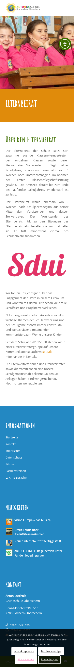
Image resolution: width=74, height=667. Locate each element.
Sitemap (11, 464)
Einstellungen (49, 659)
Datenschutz (14, 457)
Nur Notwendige (51, 651)
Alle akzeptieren (24, 651)
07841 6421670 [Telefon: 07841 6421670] (20, 625)
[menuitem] (63, 8)
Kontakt (11, 444)
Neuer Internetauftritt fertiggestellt (37, 541)
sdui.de (47, 352)
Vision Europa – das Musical (32, 520)
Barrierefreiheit (16, 471)
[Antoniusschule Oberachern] (31, 8)
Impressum (13, 451)
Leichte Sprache (16, 477)
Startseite (12, 437)
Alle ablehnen (26, 659)
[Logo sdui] (37, 264)
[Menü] (63, 8)
